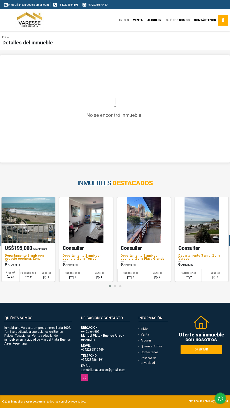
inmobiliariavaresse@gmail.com (103, 369)
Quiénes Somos (178, 20)
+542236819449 (97, 4)
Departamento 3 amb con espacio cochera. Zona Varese (24, 259)
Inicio (124, 20)
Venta (138, 20)
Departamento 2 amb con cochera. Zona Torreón (82, 257)
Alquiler (154, 20)
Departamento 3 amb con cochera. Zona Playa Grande (143, 257)
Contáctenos (205, 20)
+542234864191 (68, 4)
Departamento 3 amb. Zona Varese (199, 257)
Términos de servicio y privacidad (207, 401)
